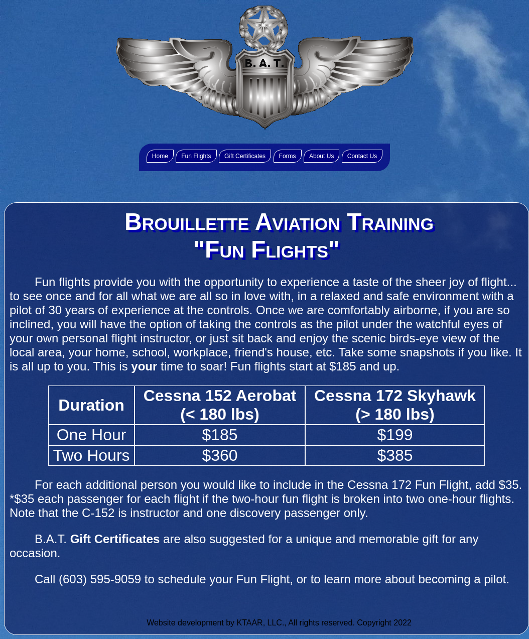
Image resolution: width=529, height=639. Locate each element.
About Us (321, 156)
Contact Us (362, 156)
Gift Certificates (245, 156)
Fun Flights (196, 156)
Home (160, 156)
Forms (287, 156)
